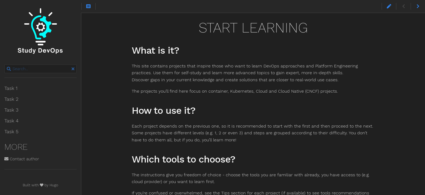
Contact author (21, 159)
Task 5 (11, 131)
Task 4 (11, 120)
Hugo (54, 185)
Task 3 (11, 110)
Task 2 (11, 99)
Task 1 (10, 88)
